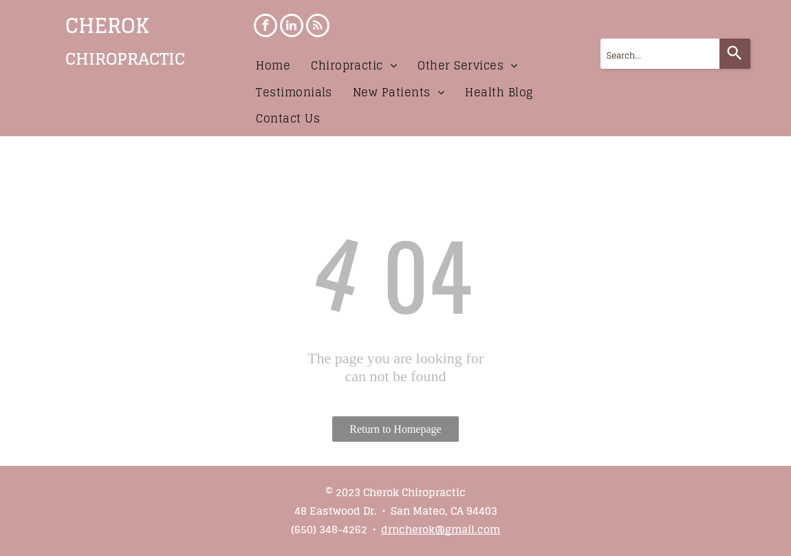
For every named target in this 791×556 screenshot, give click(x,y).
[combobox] (659, 54)
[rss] (317, 27)
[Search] (734, 54)
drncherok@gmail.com (440, 529)
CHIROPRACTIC (125, 59)
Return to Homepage (395, 429)
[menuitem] (273, 65)
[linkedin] (291, 27)
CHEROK (107, 25)
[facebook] (265, 27)
